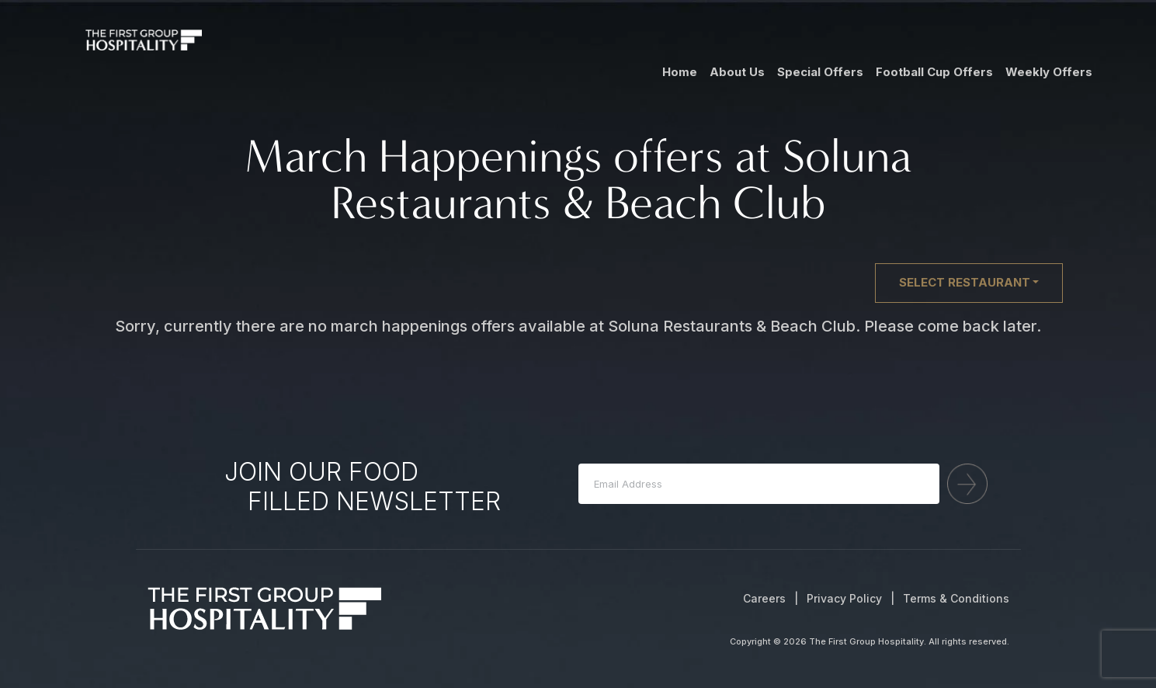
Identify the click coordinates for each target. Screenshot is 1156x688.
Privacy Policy (844, 598)
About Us (737, 71)
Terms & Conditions (956, 598)
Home (679, 71)
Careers (764, 598)
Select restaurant (964, 282)
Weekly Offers (1048, 71)
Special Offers (820, 71)
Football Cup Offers (934, 71)
